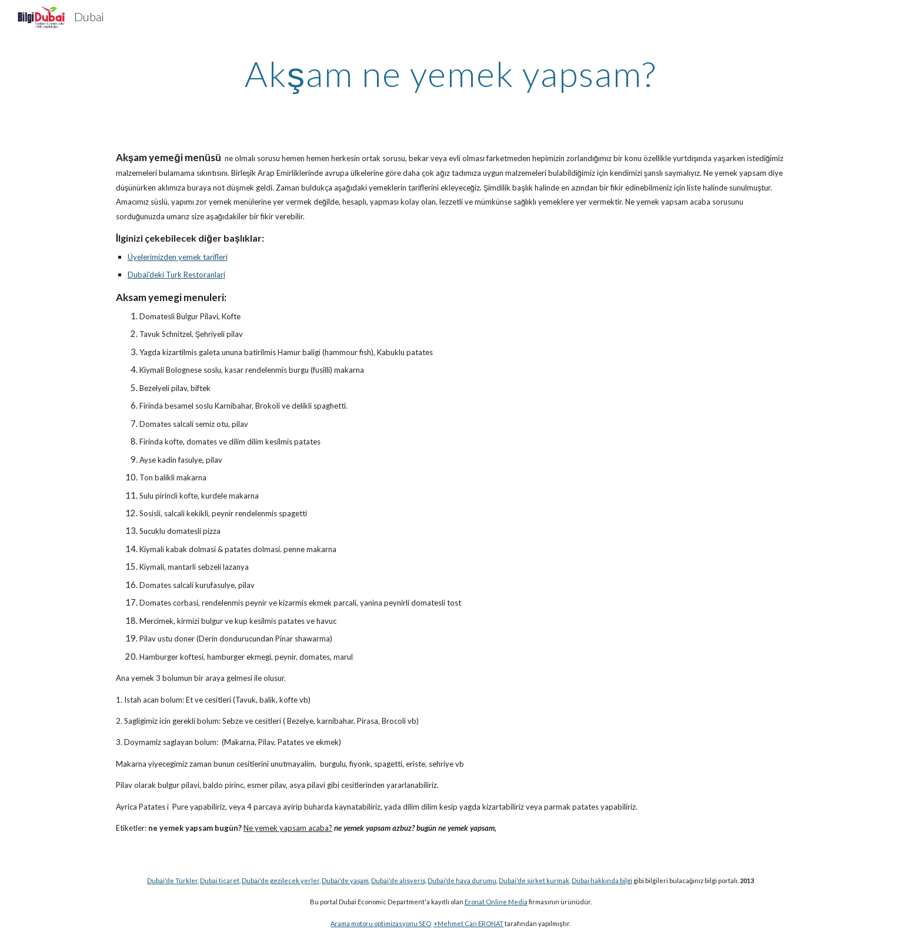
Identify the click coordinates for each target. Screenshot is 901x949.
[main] (450, 73)
